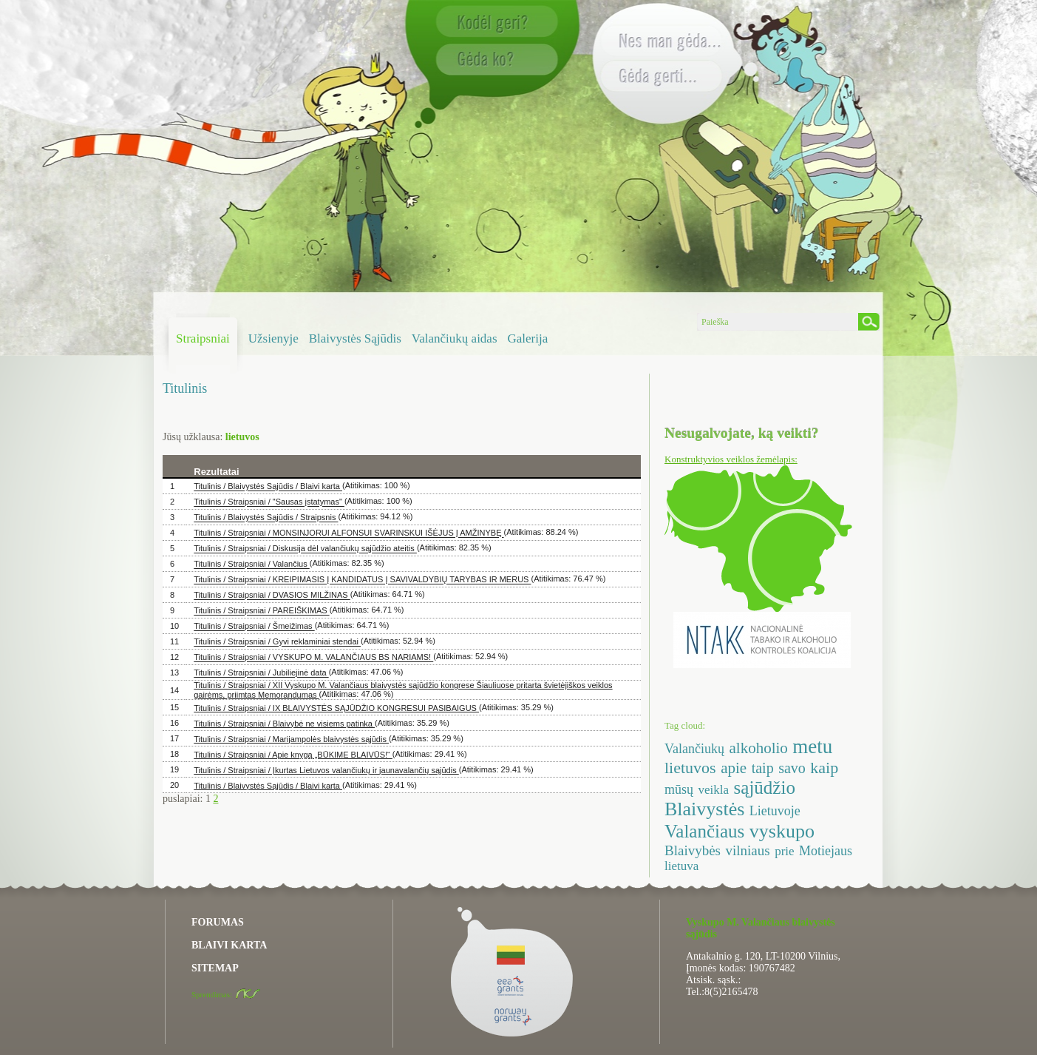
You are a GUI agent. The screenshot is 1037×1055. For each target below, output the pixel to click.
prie (784, 851)
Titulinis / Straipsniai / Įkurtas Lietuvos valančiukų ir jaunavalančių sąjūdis (326, 770)
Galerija (528, 338)
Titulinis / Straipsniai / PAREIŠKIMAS (261, 611)
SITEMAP (215, 968)
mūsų (678, 789)
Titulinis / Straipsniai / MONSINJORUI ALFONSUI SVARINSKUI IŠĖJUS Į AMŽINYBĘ (348, 533)
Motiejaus (825, 850)
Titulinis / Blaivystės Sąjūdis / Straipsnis (266, 517)
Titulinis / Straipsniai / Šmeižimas (254, 626)
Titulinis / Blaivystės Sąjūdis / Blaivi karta (268, 486)
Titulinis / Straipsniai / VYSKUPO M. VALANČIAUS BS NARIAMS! (313, 657)
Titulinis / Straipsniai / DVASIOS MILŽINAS (272, 595)
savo (792, 768)
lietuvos (690, 767)
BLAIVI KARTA (229, 945)
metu (812, 746)
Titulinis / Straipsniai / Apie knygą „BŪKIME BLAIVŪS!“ (293, 754)
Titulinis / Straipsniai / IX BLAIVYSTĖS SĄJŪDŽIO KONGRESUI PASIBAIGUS (336, 708)
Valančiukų (694, 748)
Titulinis (185, 388)
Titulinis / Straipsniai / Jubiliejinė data (261, 673)
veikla (714, 790)
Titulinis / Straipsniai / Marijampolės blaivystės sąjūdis (291, 739)
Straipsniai (203, 338)
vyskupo (782, 831)
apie (734, 768)
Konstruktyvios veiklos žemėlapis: (731, 459)
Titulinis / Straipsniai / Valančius (252, 564)
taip (763, 768)
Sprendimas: (226, 994)
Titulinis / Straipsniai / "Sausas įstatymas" (269, 502)
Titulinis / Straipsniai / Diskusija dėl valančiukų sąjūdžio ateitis (305, 549)
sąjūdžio (764, 788)
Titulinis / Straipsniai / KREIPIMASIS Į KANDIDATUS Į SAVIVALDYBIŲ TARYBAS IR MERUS (362, 580)
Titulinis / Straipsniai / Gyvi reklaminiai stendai (277, 642)
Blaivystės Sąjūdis (355, 338)
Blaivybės (692, 850)
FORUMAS (217, 922)
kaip (824, 767)
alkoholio (758, 748)
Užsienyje (273, 338)
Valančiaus (704, 831)
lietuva (681, 866)
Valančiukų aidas (454, 338)
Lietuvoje (774, 810)
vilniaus (748, 850)
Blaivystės (704, 809)
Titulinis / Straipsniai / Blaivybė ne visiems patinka (284, 723)
